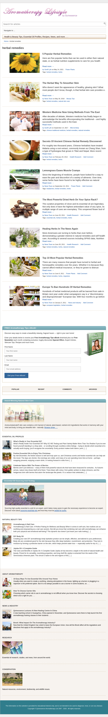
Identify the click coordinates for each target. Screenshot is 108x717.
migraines (66, 276)
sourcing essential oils (29, 511)
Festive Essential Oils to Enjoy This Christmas (31, 453)
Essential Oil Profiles (13, 437)
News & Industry (10, 606)
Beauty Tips (71, 98)
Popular (15, 389)
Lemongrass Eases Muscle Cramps (61, 170)
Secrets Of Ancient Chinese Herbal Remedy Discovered (72, 141)
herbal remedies (52, 72)
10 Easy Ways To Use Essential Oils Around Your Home (35, 579)
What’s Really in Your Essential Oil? (27, 441)
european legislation (53, 305)
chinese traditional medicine (56, 130)
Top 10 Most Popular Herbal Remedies (62, 258)
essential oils (51, 218)
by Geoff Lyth (47, 69)
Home (6, 41)
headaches (50, 188)
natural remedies (84, 130)
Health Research (75, 157)
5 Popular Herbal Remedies (57, 54)
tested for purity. (60, 511)
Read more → (48, 66)
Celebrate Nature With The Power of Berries (30, 465)
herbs (60, 72)
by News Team (47, 98)
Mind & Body (74, 128)
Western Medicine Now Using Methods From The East (71, 112)
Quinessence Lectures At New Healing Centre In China (35, 611)
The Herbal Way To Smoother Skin (60, 83)
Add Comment (88, 157)
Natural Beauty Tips (12, 520)
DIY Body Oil (18, 536)
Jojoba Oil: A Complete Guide (25, 548)
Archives (93, 389)
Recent (41, 389)
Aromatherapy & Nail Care (23, 524)
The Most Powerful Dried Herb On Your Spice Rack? (70, 199)
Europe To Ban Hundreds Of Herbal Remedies (66, 287)
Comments (67, 389)
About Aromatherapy (12, 574)
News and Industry (74, 303)
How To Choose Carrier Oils (24, 591)
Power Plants (70, 69)
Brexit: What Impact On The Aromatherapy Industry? (34, 623)
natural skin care (64, 101)
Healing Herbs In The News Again (60, 229)
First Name (8, 347)
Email (6, 365)
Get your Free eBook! (16, 375)
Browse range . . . (51, 427)
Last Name (8, 356)
